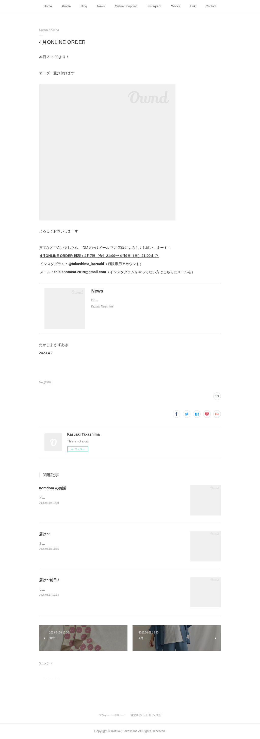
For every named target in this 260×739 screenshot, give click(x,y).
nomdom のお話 (52, 488)
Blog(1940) (45, 382)
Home (48, 6)
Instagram (154, 6)
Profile (66, 6)
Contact (211, 6)
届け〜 (44, 534)
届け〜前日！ (49, 580)
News (101, 6)
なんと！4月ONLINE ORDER (59, 589)
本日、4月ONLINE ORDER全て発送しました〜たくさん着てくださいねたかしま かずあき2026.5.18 (107, 543)
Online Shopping (126, 6)
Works (175, 6)
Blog (84, 6)
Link (193, 6)
